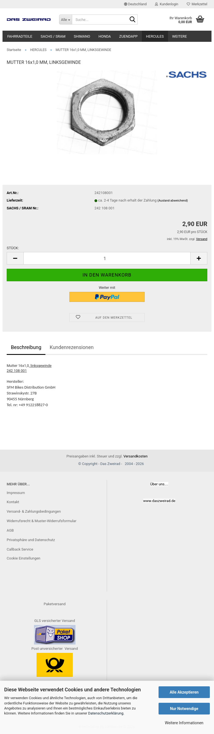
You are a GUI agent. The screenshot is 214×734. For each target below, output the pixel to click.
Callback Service (20, 549)
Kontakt (13, 502)
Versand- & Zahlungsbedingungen (34, 511)
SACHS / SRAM (53, 36)
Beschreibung (26, 347)
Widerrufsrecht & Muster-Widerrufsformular (41, 521)
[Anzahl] (107, 258)
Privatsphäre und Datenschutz (31, 540)
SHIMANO (82, 36)
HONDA (104, 36)
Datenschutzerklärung (105, 713)
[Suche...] (65, 19)
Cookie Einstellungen (23, 558)
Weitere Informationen (184, 723)
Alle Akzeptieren (184, 692)
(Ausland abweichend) (172, 200)
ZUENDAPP (128, 36)
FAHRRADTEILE (19, 36)
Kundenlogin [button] (166, 4)
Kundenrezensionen (72, 347)
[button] (135, 4)
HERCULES (155, 36)
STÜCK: (13, 248)
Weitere (179, 36)
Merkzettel (197, 4)
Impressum (16, 493)
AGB (10, 530)
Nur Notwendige (184, 708)
